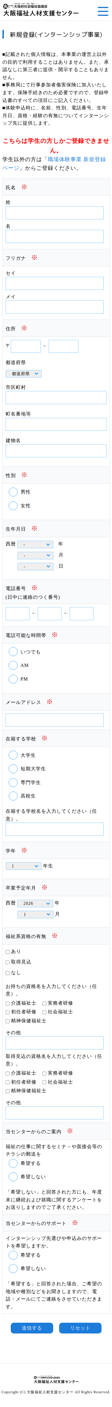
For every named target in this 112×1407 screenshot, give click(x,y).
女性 (26, 505)
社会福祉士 (60, 1011)
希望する (31, 1163)
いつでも (31, 651)
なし (16, 972)
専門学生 (31, 782)
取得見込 (21, 961)
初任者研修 (23, 1011)
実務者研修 (60, 1003)
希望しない (33, 1176)
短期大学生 (33, 768)
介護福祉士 (23, 1003)
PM (24, 679)
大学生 (28, 755)
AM (25, 665)
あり (16, 951)
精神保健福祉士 (29, 1020)
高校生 (28, 795)
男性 (26, 491)
